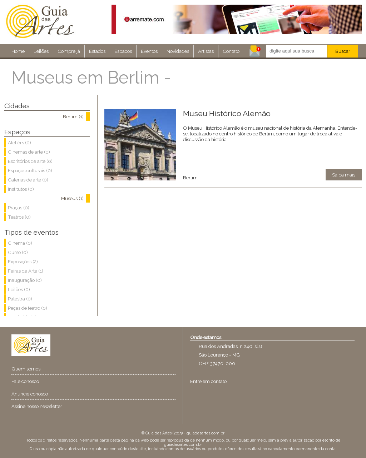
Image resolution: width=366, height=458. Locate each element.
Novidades (178, 51)
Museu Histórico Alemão (227, 113)
